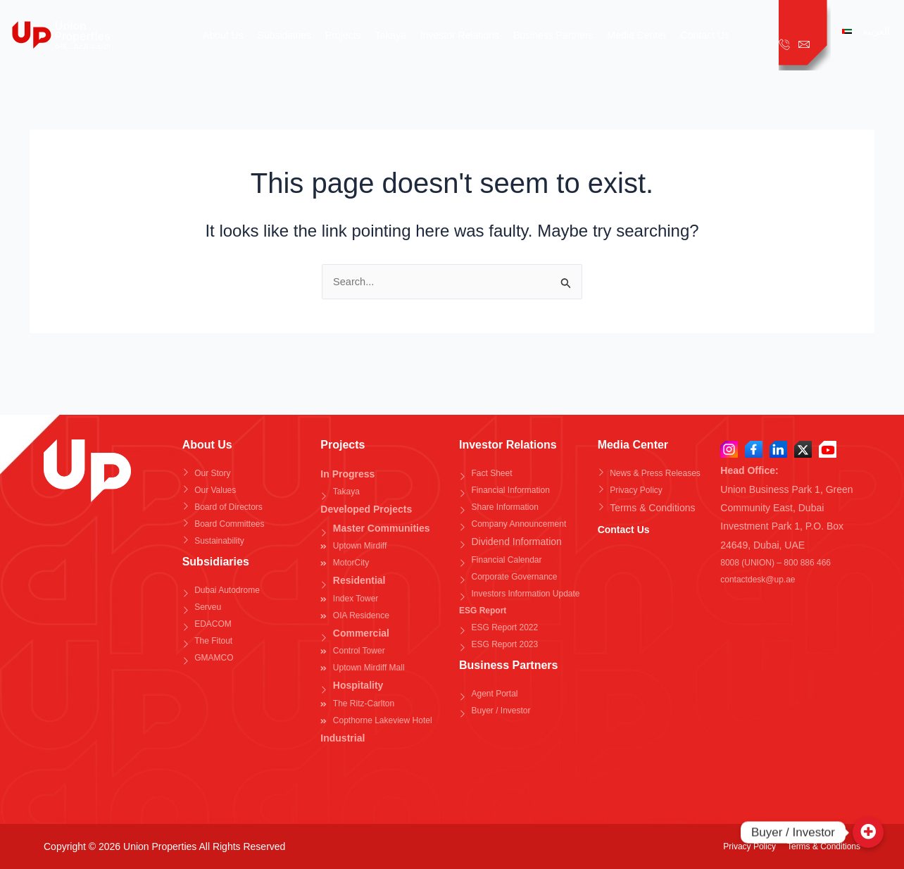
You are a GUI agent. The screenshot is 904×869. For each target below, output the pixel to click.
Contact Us (705, 35)
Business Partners (553, 35)
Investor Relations (459, 35)
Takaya (390, 35)
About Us (223, 35)
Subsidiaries (284, 35)
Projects (343, 35)
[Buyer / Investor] (868, 832)
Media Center (637, 35)
